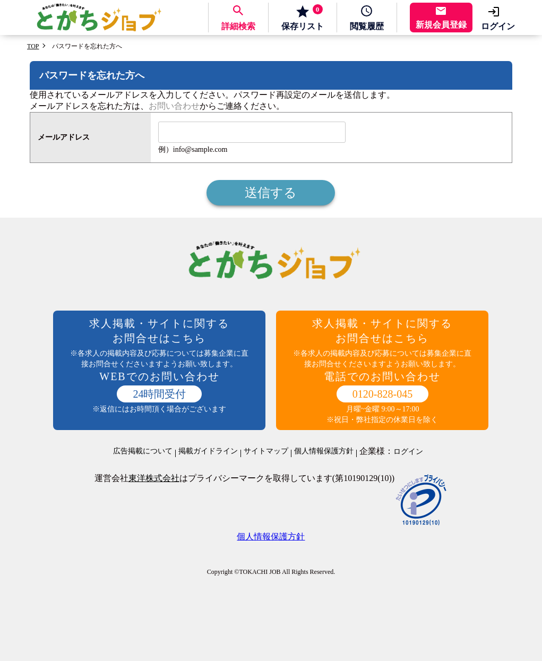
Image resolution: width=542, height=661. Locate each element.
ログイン (498, 26)
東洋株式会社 (153, 478)
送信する (271, 193)
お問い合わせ (174, 105)
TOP (33, 46)
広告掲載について (143, 451)
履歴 (367, 26)
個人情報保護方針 (324, 451)
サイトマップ (266, 451)
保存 (302, 17)
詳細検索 (238, 26)
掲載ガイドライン (208, 451)
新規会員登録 (441, 24)
